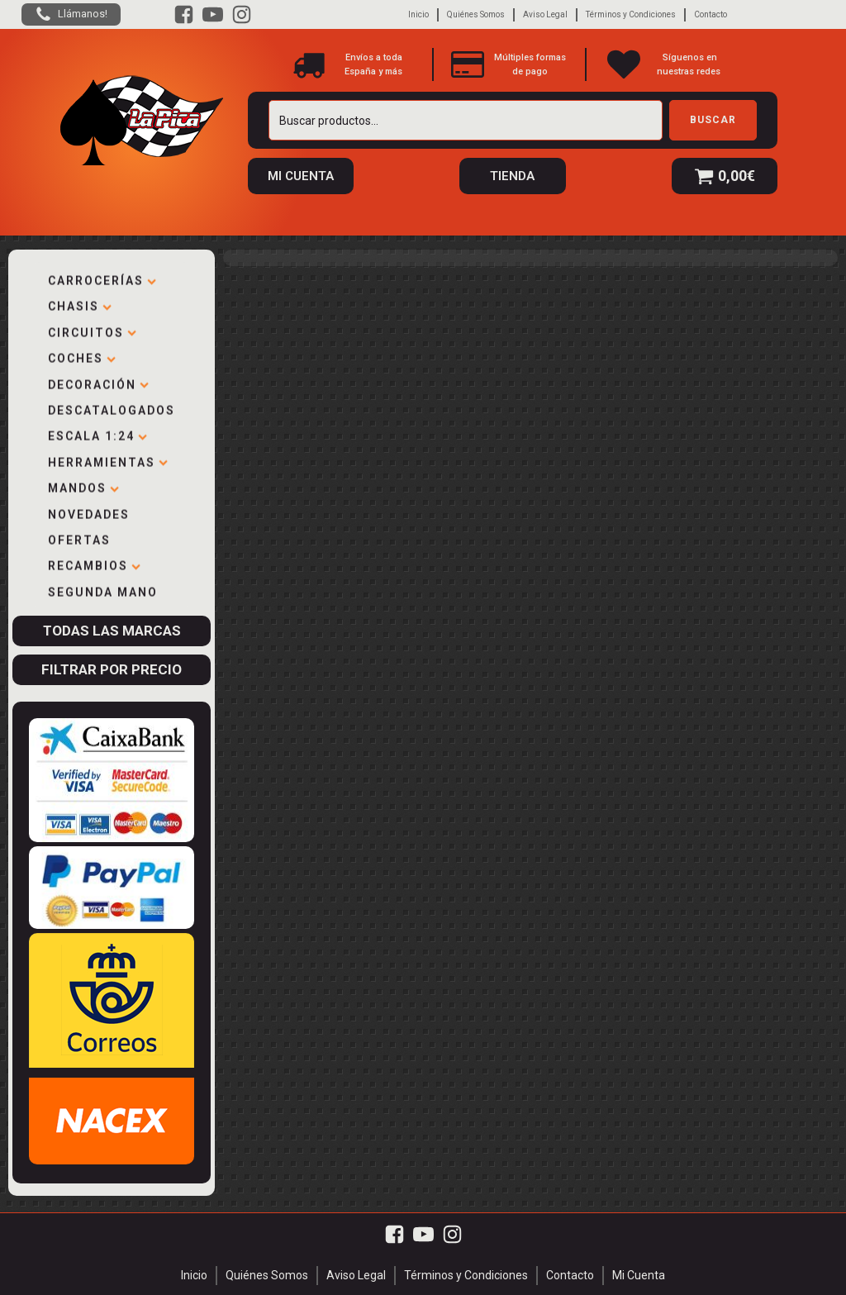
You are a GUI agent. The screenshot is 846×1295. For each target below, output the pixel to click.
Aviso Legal (545, 14)
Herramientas (108, 460)
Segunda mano (103, 590)
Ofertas (79, 538)
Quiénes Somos (476, 14)
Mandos (83, 486)
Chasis (80, 304)
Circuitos (92, 330)
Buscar (713, 120)
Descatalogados (111, 408)
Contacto (710, 14)
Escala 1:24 (97, 433)
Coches (82, 356)
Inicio (418, 14)
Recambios (94, 563)
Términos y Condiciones (631, 14)
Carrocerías (102, 278)
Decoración (98, 382)
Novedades (89, 512)
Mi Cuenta (638, 1275)
